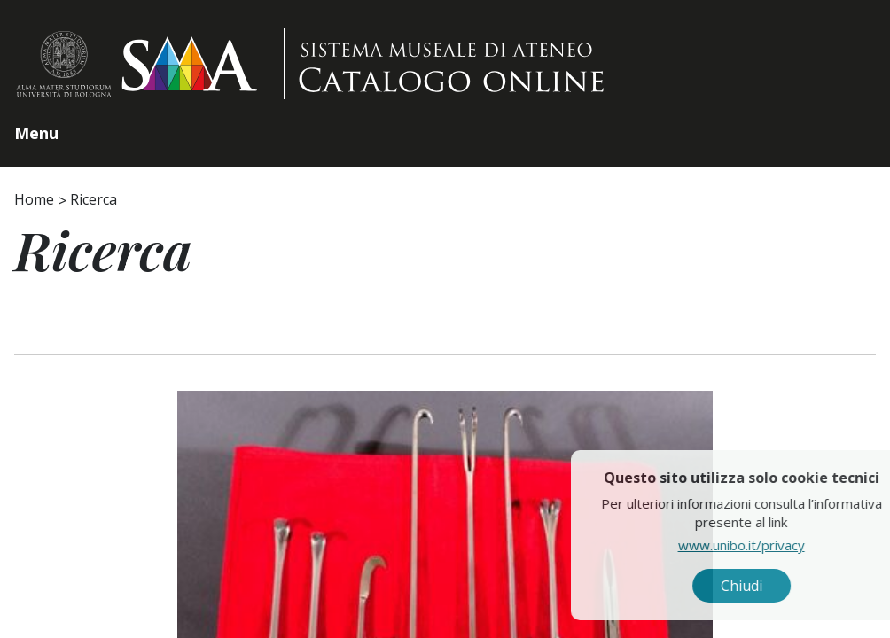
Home (34, 199)
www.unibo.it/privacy (781, 545)
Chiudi (781, 585)
